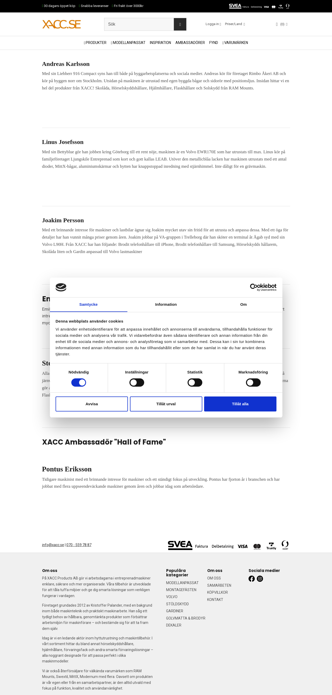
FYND (213, 43)
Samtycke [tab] (88, 304)
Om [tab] (243, 304)
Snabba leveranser (94, 6)
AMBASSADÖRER (190, 43)
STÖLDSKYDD (177, 604)
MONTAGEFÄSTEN (181, 590)
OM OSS (214, 578)
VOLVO (171, 597)
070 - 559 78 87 (78, 545)
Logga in (212, 24)
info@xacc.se (53, 545)
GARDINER (174, 611)
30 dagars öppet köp (59, 6)
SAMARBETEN (219, 585)
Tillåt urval (166, 404)
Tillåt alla (240, 404)
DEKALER (173, 625)
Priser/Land (234, 24)
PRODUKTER (96, 43)
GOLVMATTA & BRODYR (185, 618)
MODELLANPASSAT (129, 43)
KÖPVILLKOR (217, 592)
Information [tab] (166, 304)
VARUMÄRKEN (236, 43)
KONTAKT (215, 600)
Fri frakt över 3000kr (127, 6)
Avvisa (92, 404)
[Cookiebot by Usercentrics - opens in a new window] (253, 287)
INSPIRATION (160, 43)
